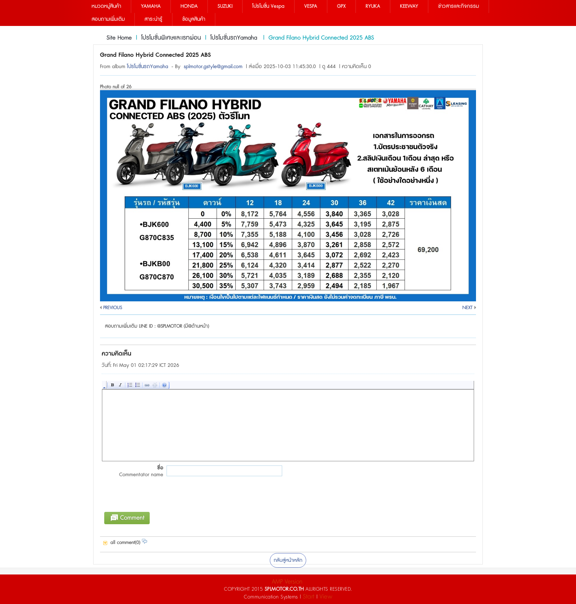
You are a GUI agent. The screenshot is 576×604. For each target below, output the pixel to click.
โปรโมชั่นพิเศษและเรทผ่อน (171, 38)
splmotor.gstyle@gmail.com (213, 66)
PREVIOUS (112, 307)
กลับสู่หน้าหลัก (288, 560)
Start (309, 596)
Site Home (119, 38)
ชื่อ (132, 471)
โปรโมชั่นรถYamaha (234, 38)
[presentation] (151, 498)
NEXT (467, 307)
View (325, 596)
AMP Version (287, 581)
